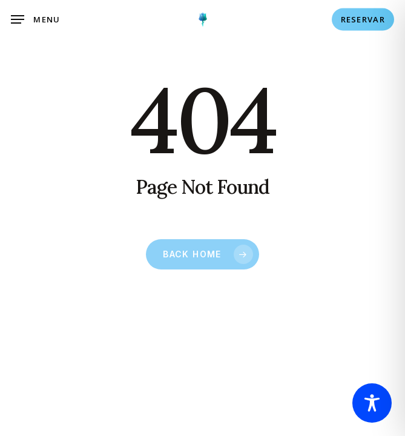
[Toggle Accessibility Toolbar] (372, 403)
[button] (36, 19)
